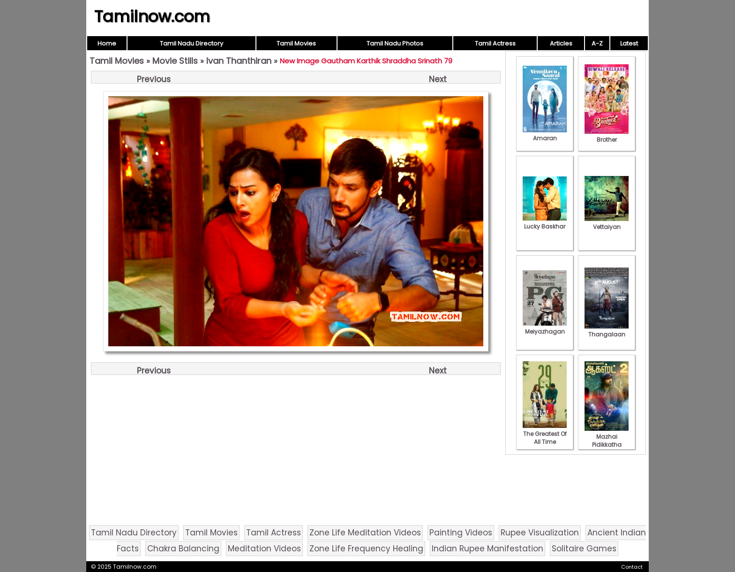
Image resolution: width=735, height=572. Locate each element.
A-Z (597, 43)
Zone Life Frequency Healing (366, 548)
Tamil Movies (296, 43)
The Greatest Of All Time (545, 434)
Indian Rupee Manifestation (487, 548)
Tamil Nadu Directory (191, 43)
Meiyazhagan (545, 328)
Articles (561, 43)
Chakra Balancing (183, 548)
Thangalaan (607, 330)
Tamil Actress (495, 43)
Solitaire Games (584, 548)
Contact (632, 567)
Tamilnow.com (152, 16)
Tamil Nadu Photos (395, 43)
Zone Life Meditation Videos (365, 532)
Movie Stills (175, 61)
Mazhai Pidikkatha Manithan (607, 441)
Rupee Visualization (540, 532)
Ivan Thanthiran (238, 61)
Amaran (545, 134)
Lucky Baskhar (545, 222)
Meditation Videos (264, 548)
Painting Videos (460, 532)
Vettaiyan (607, 223)
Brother (607, 136)
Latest (629, 43)
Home (107, 43)
